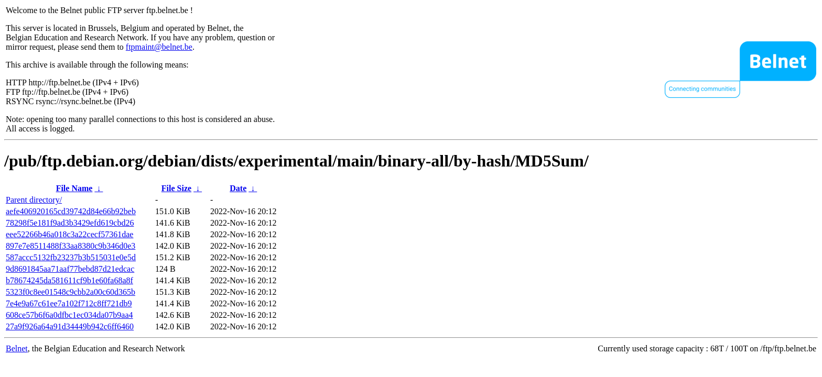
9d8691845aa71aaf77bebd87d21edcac (70, 268)
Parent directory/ (34, 199)
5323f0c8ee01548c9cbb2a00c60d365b (70, 291)
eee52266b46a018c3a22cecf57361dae (69, 234)
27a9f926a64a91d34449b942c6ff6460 (70, 326)
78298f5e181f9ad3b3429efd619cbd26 (70, 222)
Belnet (17, 348)
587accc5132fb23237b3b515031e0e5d (71, 257)
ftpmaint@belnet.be (159, 46)
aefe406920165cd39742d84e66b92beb (71, 211)
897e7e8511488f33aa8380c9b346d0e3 (70, 245)
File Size (176, 188)
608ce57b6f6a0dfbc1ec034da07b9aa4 (69, 315)
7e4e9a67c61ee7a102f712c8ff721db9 (69, 303)
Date (238, 188)
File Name (74, 188)
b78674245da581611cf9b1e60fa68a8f (69, 280)
